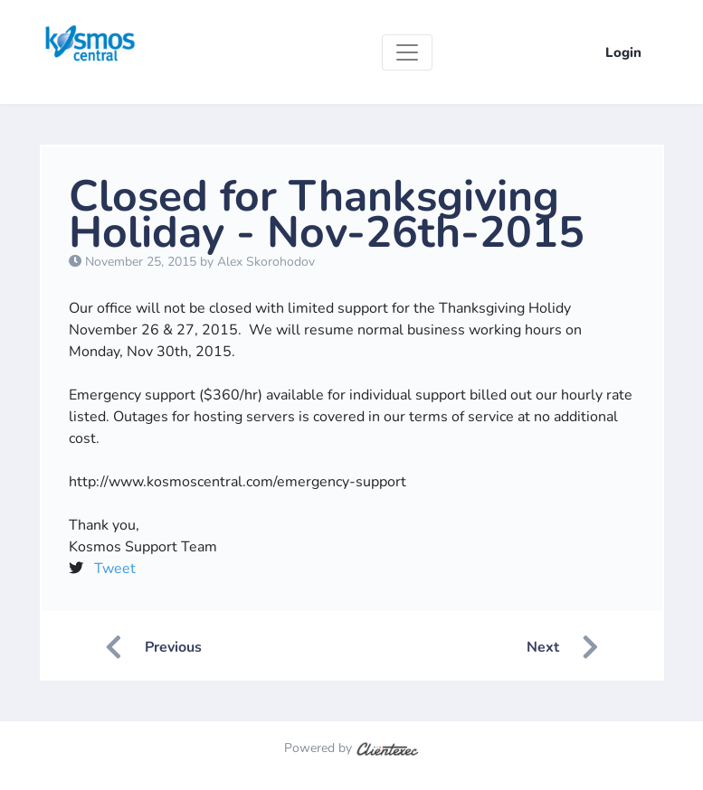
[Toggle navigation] (407, 52)
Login (623, 52)
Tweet (115, 568)
